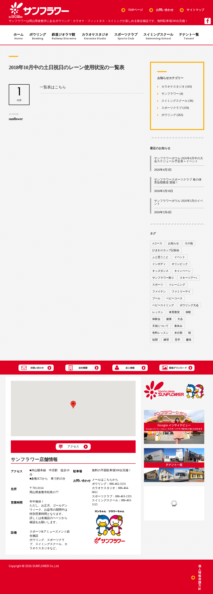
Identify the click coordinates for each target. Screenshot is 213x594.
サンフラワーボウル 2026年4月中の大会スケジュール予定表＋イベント (178, 161)
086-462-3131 (109, 484)
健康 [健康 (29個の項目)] (169, 319)
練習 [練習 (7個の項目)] (166, 340)
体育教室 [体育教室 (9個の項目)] (174, 313)
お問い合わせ (165, 9)
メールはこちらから (105, 480)
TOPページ (135, 9)
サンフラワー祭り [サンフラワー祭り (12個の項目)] (163, 278)
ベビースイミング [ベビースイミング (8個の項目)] (163, 306)
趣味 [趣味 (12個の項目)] (188, 340)
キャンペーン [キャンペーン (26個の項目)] (182, 271)
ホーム (17, 36)
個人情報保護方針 (199, 577)
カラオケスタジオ (95, 36)
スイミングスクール (160, 36)
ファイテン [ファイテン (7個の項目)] (159, 292)
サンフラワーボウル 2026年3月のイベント (178, 203)
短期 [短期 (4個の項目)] (155, 340)
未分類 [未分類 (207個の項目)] (178, 333)
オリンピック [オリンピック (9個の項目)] (180, 264)
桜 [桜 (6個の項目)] (189, 333)
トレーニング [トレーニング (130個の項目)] (177, 285)
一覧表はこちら (53, 88)
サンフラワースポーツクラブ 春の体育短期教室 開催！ (178, 182)
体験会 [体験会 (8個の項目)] (156, 319)
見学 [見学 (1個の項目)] (177, 340)
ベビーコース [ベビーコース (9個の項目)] (174, 299)
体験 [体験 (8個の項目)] (188, 313)
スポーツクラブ (126, 36)
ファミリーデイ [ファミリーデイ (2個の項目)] (181, 292)
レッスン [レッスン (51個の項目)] (157, 313)
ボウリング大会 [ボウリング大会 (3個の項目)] (189, 306)
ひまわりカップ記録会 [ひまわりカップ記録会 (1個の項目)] (165, 251)
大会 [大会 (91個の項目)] (180, 319)
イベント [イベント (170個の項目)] (179, 257)
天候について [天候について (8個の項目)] (160, 326)
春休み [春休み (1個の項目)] (178, 326)
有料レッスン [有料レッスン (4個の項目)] (160, 333)
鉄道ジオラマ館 (64, 36)
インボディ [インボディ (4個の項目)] (159, 264)
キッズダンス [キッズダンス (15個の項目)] (160, 271)
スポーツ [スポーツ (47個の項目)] (157, 285)
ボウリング (37, 36)
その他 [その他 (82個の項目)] (189, 244)
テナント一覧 (191, 36)
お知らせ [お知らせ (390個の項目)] (173, 244)
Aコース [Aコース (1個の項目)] (157, 244)
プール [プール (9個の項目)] (156, 299)
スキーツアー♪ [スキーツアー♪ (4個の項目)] (188, 278)
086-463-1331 (112, 497)
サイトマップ (195, 9)
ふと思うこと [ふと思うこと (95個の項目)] (160, 257)
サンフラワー (170, 94)
